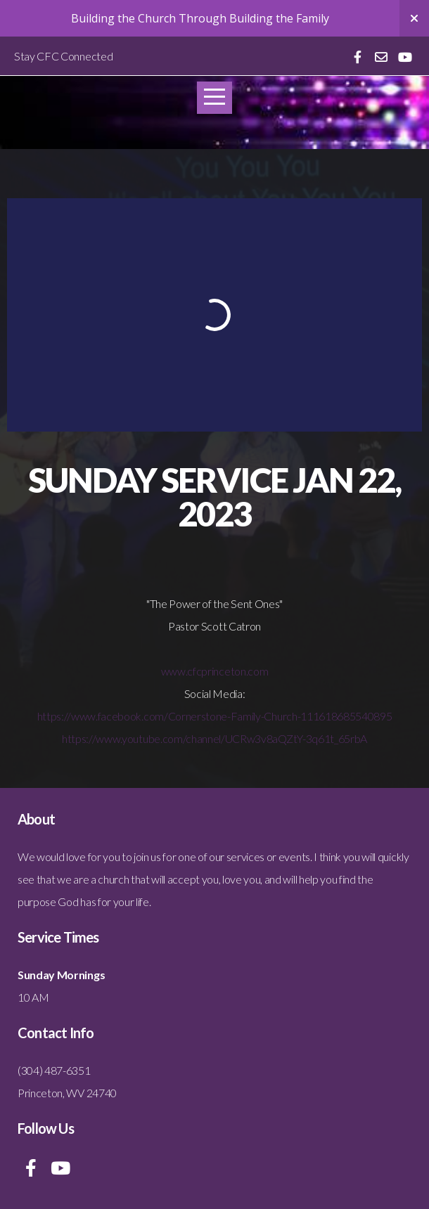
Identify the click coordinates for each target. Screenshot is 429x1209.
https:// (54, 716)
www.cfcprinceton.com (215, 671)
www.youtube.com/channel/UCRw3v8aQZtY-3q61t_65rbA (231, 738)
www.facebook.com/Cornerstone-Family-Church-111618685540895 (231, 716)
